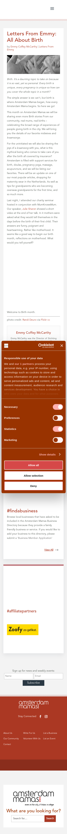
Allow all (33, 465)
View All (51, 550)
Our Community (11, 739)
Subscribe (33, 683)
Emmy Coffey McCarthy (24, 46)
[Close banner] (61, 345)
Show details (47, 454)
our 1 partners (24, 363)
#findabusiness (22, 511)
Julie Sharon (29, 209)
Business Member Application (35, 538)
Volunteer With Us (31, 739)
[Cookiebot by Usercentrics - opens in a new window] (40, 345)
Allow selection (33, 475)
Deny (33, 485)
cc (49, 320)
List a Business (50, 733)
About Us (7, 733)
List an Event (49, 739)
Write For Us (29, 733)
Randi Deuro (29, 320)
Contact (7, 744)
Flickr (44, 320)
